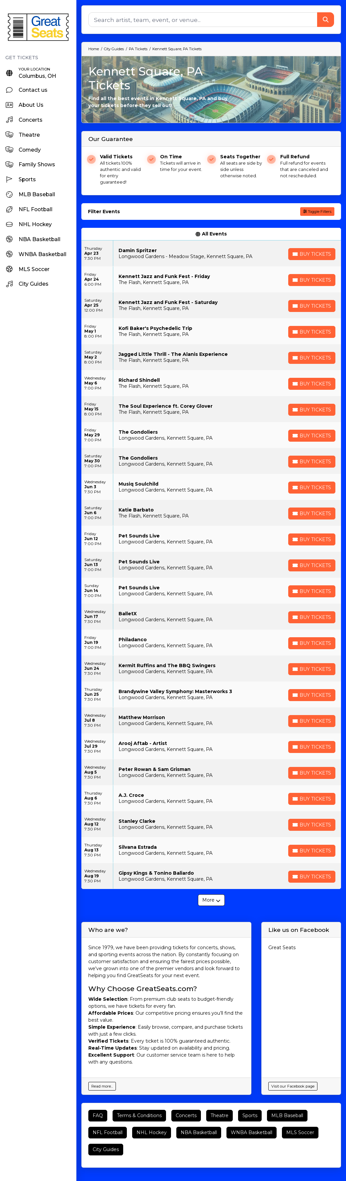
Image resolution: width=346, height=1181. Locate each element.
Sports (249, 1115)
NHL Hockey (151, 1132)
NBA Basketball (199, 1132)
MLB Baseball (287, 1115)
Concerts (186, 1115)
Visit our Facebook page (292, 1086)
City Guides (106, 1149)
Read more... (102, 1086)
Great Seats (282, 948)
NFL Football (108, 1132)
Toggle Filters (317, 211)
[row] (211, 253)
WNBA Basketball (251, 1132)
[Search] (202, 19)
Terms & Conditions (139, 1115)
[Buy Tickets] (311, 254)
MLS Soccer (300, 1132)
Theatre (219, 1115)
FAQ (98, 1115)
